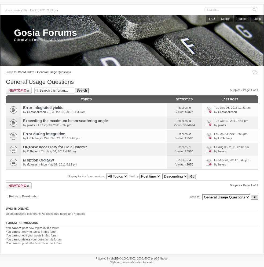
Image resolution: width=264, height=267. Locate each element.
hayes (222, 151)
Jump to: (194, 196)
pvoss (31, 125)
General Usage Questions (54, 72)
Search (225, 18)
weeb (149, 262)
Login (257, 18)
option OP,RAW (40, 160)
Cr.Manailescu (36, 112)
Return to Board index (23, 196)
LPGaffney (34, 138)
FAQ (212, 18)
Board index (26, 72)
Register (241, 18)
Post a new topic (19, 90)
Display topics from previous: (98, 176)
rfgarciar (32, 164)
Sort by (145, 176)
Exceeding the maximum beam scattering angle (65, 121)
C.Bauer (32, 151)
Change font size (255, 72)
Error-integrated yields (43, 108)
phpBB (115, 258)
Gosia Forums (45, 32)
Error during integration (44, 134)
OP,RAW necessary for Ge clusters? (55, 147)
